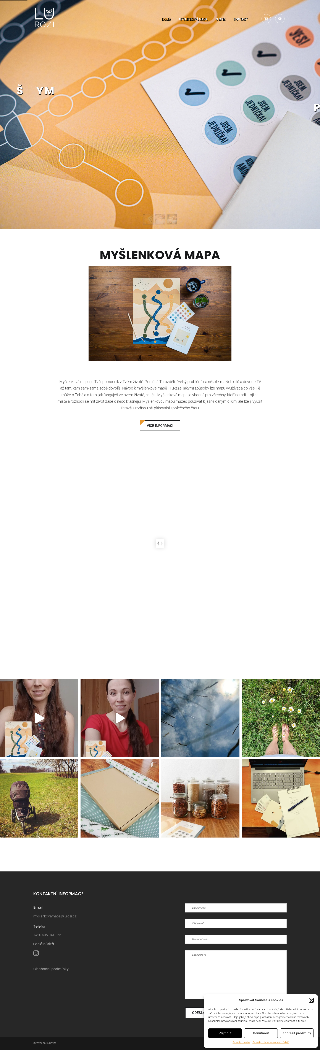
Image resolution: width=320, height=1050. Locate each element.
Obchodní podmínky (51, 968)
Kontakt (240, 19)
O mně (220, 19)
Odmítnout (261, 1033)
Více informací (160, 426)
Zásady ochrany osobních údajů (270, 1042)
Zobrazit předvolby (296, 1033)
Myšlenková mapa (193, 19)
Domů (166, 19)
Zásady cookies (241, 1042)
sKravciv (49, 1043)
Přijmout (225, 1033)
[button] (311, 1000)
